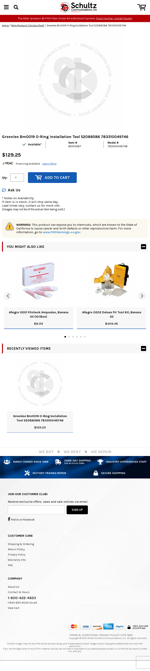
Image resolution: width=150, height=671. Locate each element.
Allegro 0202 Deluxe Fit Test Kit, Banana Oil (111, 321)
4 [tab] (77, 343)
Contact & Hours (19, 598)
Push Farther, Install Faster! (114, 25)
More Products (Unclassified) (27, 32)
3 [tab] (73, 343)
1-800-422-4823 (22, 604)
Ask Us (11, 196)
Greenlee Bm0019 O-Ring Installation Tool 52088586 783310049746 (40, 425)
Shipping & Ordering (21, 550)
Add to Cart (52, 184)
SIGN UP (77, 516)
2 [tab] (69, 343)
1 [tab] (65, 343)
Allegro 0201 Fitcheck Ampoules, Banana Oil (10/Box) (38, 321)
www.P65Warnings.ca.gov (61, 239)
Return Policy (16, 556)
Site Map (127, 641)
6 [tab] (85, 343)
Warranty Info (17, 566)
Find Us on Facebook (21, 526)
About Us (13, 593)
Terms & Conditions (83, 641)
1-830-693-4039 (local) (22, 609)
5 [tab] (81, 343)
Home (5, 32)
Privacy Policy (16, 561)
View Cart (14, 614)
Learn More (49, 170)
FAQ (10, 571)
